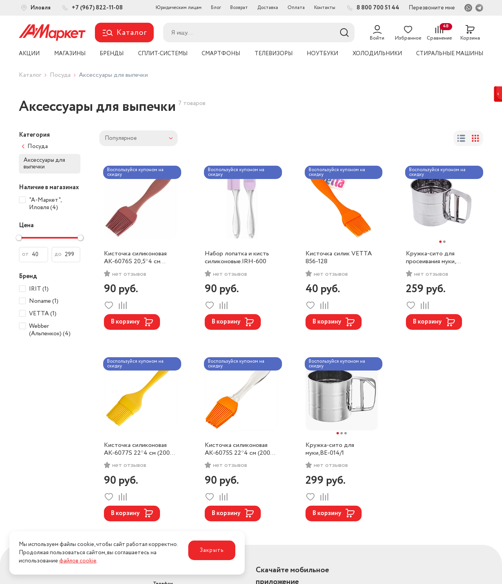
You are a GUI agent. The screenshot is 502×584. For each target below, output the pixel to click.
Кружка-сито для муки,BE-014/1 (330, 449)
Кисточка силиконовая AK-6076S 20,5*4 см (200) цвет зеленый (135, 258)
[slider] (19, 237)
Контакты (324, 7)
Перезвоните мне (432, 8)
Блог (216, 7)
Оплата (296, 7)
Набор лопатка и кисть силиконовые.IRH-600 (237, 258)
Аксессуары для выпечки (44, 163)
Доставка (267, 7)
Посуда (60, 75)
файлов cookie (77, 561)
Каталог (30, 75)
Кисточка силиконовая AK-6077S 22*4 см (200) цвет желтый (138, 449)
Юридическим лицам (179, 7)
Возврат (239, 7)
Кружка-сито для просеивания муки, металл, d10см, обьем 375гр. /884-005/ (435, 258)
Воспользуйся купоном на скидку (135, 172)
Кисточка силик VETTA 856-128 (339, 258)
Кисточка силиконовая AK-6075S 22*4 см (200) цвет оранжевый (238, 449)
